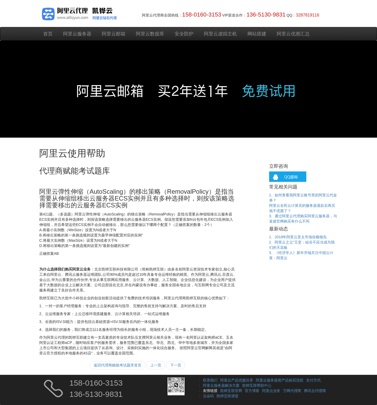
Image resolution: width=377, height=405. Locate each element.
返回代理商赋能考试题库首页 (117, 365)
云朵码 (208, 396)
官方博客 (252, 390)
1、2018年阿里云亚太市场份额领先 (298, 237)
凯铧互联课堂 (228, 396)
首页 (48, 33)
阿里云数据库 (150, 33)
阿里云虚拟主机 (220, 33)
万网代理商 (292, 390)
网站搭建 (256, 33)
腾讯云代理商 (315, 390)
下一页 (175, 365)
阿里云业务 (271, 390)
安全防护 (184, 33)
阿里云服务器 (77, 33)
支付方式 (313, 380)
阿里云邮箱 (113, 33)
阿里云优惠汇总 (293, 33)
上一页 (155, 365)
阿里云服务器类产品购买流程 (279, 380)
